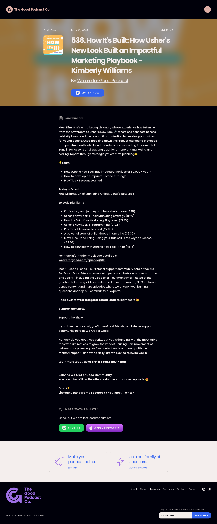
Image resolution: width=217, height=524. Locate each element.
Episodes (155, 489)
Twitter (128, 393)
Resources (168, 489)
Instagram (81, 393)
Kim (69, 127)
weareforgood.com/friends (97, 300)
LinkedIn (65, 393)
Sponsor (193, 489)
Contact (181, 489)
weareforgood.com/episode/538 (82, 260)
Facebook (98, 393)
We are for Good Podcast (102, 80)
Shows (143, 489)
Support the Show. (72, 309)
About (134, 489)
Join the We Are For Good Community (85, 375)
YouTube (114, 393)
